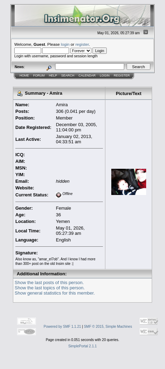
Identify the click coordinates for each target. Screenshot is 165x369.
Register (122, 75)
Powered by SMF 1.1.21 (62, 326)
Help (53, 75)
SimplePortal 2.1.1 (82, 346)
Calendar (87, 75)
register (82, 44)
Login (105, 75)
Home (24, 75)
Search (68, 75)
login (65, 44)
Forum (39, 75)
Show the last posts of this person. (49, 282)
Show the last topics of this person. (50, 287)
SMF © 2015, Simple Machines (108, 326)
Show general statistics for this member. (55, 293)
